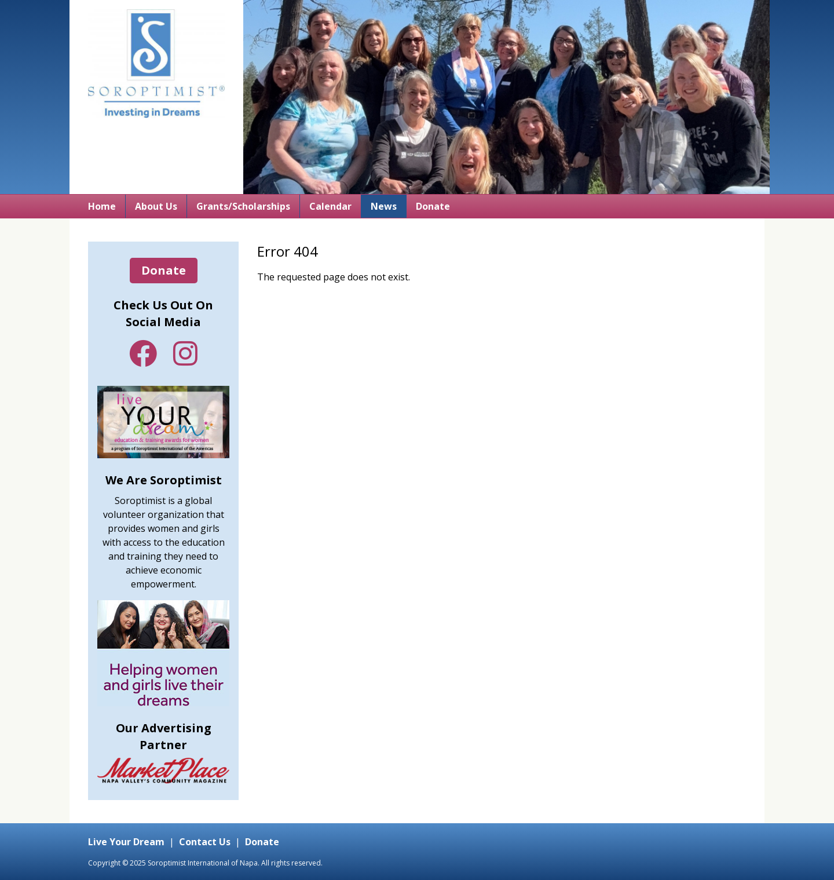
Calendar (330, 206)
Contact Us (205, 841)
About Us (156, 206)
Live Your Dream (126, 841)
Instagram (185, 353)
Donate (433, 206)
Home (102, 206)
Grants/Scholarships (243, 206)
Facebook (143, 353)
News (384, 206)
